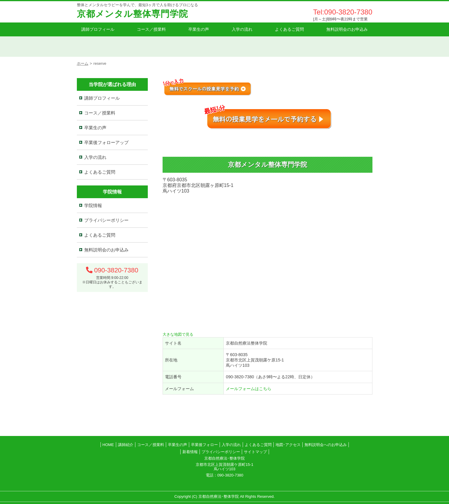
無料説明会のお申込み (347, 29)
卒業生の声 (198, 29)
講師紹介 (125, 445)
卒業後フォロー (204, 445)
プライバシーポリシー (106, 220)
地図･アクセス (288, 445)
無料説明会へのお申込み (325, 445)
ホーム (82, 63)
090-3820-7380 (116, 270)
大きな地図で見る (178, 334)
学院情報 (93, 205)
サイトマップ (255, 452)
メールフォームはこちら (248, 388)
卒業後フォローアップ (106, 142)
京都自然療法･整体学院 (218, 496)
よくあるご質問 (289, 29)
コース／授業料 (151, 29)
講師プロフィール (97, 29)
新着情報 (190, 452)
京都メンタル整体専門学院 (132, 14)
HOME (108, 445)
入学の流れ (242, 29)
